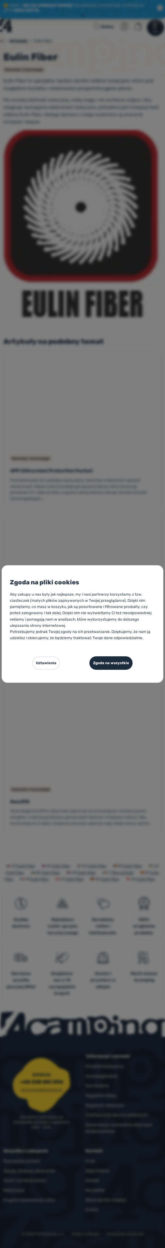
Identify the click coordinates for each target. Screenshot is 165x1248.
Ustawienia (46, 663)
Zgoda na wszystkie (111, 663)
